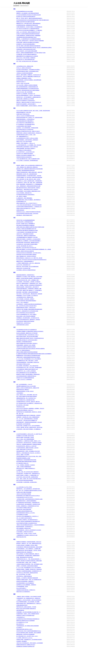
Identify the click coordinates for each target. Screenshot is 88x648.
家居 (14, 272)
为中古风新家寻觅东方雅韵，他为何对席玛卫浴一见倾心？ (27, 334)
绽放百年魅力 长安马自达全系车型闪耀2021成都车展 (26, 254)
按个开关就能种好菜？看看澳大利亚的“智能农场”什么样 (27, 369)
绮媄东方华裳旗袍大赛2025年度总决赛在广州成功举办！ (27, 343)
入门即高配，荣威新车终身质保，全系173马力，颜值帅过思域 (28, 263)
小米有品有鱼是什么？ (20, 617)
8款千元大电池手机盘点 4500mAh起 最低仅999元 (25, 312)
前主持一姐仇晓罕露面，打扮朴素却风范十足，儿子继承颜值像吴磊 (29, 184)
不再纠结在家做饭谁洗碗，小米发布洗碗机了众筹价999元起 (27, 362)
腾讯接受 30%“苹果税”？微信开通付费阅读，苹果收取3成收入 (28, 374)
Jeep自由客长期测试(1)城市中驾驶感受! (23, 126)
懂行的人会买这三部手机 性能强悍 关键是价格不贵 (26, 608)
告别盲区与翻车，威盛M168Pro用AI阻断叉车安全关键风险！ (27, 42)
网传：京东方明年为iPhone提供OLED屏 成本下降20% (26, 305)
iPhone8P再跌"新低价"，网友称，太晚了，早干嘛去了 (26, 562)
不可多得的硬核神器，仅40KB (22, 586)
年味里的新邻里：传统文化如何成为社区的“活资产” (26, 49)
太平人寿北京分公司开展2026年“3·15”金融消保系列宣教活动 (27, 28)
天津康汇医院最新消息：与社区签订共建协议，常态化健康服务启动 (29, 26)
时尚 (14, 539)
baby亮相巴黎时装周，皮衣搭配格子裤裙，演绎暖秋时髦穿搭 (27, 555)
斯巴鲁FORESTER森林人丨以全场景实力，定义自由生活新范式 (28, 239)
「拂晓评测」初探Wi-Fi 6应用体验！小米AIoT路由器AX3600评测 (28, 596)
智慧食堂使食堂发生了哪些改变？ (22, 389)
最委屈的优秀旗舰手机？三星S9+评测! (23, 112)
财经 (14, 63)
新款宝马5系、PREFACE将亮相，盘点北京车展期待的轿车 (27, 266)
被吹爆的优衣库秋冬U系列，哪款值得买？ (24, 552)
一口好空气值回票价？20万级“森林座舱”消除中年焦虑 (26, 232)
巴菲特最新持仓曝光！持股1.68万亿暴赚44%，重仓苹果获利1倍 (28, 199)
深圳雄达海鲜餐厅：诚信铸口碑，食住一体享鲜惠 (25, 345)
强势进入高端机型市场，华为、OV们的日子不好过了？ (26, 203)
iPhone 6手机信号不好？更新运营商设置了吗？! (25, 122)
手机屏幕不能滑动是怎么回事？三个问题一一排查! (26, 134)
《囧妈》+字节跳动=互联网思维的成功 (23, 466)
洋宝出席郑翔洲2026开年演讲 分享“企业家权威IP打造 (26, 329)
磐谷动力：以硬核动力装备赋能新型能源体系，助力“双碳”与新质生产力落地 (30, 52)
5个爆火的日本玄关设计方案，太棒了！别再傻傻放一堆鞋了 (27, 280)
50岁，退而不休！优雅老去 (21, 196)
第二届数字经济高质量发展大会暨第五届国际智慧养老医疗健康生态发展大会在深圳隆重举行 (34, 353)
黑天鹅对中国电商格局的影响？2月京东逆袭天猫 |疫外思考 (27, 88)
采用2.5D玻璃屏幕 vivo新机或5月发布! (23, 528)
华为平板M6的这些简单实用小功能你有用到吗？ (25, 194)
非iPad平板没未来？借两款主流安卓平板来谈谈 (25, 321)
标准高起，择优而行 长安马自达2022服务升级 (25, 251)
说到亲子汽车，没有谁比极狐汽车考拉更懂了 (25, 233)
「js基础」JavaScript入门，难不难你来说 (24, 379)
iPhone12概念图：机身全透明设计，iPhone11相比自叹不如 (27, 365)
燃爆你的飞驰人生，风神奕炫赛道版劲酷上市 (25, 261)
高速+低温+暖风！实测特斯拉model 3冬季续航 (25, 98)
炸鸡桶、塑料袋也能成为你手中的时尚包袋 (24, 557)
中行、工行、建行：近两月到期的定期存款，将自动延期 (27, 418)
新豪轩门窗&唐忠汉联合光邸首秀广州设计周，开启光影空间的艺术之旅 (30, 338)
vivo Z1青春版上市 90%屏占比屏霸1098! (23, 150)
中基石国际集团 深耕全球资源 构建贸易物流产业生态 (26, 37)
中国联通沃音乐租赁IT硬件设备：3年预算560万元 (25, 589)
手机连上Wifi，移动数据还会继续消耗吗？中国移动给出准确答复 (28, 444)
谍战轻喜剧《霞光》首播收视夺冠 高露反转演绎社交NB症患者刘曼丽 (29, 168)
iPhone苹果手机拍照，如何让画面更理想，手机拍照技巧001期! (28, 504)
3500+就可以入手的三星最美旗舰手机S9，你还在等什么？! (27, 516)
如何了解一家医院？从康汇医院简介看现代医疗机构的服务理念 (28, 45)
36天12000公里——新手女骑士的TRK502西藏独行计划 (26, 420)
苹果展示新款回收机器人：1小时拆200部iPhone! (25, 119)
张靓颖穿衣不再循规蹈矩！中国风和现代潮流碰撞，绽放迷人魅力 (28, 541)
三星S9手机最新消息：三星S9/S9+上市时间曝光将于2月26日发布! (28, 530)
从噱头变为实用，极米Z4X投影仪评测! (23, 509)
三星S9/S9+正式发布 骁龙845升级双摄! (23, 493)
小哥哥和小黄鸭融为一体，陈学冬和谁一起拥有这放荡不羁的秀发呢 (29, 177)
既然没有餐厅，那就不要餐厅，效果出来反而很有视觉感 (27, 292)
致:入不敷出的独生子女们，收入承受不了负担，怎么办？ (27, 636)
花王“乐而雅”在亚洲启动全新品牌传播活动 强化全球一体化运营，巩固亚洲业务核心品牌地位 (34, 47)
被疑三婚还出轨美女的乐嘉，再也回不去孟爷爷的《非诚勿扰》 (28, 187)
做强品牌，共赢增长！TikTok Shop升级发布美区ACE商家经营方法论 (29, 165)
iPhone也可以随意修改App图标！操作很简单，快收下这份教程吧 (28, 632)
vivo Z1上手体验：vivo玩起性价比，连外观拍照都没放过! (27, 160)
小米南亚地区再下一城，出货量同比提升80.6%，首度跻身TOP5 (28, 598)
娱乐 (14, 162)
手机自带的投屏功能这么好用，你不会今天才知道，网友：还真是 (28, 456)
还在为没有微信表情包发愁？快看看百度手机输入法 (26, 376)
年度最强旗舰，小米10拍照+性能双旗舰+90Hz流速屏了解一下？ (28, 612)
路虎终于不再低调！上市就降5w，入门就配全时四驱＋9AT (27, 475)
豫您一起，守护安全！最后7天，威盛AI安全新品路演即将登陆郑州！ (29, 18)
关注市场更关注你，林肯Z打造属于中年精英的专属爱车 (27, 244)
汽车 (14, 217)
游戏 (14, 381)
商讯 (14, 484)
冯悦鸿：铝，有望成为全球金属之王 (23, 350)
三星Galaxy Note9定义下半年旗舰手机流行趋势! (25, 115)
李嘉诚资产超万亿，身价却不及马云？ (23, 323)
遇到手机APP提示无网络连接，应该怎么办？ (24, 410)
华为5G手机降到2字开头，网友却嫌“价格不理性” (25, 399)
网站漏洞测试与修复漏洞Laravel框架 (23, 458)
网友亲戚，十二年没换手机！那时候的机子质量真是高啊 (27, 577)
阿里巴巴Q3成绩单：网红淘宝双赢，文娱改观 (25, 437)
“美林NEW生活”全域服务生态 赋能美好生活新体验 (26, 346)
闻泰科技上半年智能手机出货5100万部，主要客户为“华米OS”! (28, 131)
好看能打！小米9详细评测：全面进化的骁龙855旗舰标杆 (27, 565)
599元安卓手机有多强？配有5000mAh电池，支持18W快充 (27, 213)
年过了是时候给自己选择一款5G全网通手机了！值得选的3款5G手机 (29, 403)
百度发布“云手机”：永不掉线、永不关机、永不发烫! (26, 533)
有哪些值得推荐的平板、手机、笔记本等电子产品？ (26, 398)
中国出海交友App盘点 (20, 406)
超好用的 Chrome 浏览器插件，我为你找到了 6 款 (25, 93)
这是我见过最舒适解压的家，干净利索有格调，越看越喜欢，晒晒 (28, 288)
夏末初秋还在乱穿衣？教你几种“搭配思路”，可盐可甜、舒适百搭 (28, 550)
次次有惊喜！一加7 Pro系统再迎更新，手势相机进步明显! (27, 127)
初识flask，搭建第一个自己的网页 (22, 454)
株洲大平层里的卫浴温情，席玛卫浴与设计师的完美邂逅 (27, 336)
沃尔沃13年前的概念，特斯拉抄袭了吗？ (24, 192)
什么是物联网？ (19, 470)
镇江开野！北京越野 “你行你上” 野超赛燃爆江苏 (25, 223)
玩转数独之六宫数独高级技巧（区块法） (24, 78)
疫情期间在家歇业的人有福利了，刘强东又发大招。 (26, 307)
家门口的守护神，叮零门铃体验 (22, 405)
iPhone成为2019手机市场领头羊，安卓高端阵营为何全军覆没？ (28, 69)
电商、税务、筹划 (19, 413)
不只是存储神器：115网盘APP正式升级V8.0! (24, 531)
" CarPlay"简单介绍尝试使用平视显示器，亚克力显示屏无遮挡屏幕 (28, 204)
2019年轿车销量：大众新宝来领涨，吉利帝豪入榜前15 (26, 482)
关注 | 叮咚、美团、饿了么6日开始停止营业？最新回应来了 (27, 471)
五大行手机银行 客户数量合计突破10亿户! (24, 507)
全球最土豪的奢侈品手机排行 (22, 605)
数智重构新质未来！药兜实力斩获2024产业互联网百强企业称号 (28, 355)
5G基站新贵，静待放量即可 (21, 641)
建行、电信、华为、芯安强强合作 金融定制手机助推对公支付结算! (29, 490)
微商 (14, 594)
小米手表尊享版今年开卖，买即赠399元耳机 (24, 66)
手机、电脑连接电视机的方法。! (22, 136)
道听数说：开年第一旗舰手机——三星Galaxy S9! (25, 143)
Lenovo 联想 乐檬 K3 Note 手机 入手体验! (24, 487)
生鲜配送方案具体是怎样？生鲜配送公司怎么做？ (25, 644)
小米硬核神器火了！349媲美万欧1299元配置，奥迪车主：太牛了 (28, 440)
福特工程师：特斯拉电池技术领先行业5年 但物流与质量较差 (27, 90)
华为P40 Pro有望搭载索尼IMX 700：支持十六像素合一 (26, 314)
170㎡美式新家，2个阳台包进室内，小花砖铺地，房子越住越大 (28, 281)
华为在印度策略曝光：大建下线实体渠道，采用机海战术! (27, 139)
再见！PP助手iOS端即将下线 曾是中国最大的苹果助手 (26, 396)
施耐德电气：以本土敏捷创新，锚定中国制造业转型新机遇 (27, 13)
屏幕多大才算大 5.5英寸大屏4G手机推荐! (24, 141)
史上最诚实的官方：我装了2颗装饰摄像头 (24, 198)
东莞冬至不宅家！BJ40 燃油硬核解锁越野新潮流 (25, 220)
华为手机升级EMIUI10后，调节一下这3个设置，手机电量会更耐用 (29, 367)
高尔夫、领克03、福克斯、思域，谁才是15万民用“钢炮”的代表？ (28, 478)
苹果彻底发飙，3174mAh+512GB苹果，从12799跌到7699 (27, 295)
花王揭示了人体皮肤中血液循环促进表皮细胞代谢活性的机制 (28, 33)
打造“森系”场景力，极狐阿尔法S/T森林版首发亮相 (26, 235)
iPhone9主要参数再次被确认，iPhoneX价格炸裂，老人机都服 (27, 601)
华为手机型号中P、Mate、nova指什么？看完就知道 (26, 370)
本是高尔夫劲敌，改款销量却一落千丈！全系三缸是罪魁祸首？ (28, 425)
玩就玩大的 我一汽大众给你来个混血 (23, 268)
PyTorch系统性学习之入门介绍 (22, 622)
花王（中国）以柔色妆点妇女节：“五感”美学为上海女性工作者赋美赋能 (30, 40)
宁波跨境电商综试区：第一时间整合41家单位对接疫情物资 (27, 625)
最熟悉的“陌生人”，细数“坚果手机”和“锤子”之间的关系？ (27, 189)
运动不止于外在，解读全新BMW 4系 (23, 264)
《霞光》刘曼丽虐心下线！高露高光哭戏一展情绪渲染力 (27, 167)
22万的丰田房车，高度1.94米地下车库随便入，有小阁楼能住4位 (28, 429)
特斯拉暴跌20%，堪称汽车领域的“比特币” (24, 215)
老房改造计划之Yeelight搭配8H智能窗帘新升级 (25, 377)
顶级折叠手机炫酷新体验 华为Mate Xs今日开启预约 (26, 386)
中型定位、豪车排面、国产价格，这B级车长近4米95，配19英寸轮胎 (29, 427)
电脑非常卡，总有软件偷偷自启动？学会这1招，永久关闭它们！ (28, 452)
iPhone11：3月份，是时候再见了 (22, 302)
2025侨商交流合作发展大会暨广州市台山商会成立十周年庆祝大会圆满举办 (30, 348)
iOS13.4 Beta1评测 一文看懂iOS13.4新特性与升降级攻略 (26, 85)
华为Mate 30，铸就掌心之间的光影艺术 (23, 67)
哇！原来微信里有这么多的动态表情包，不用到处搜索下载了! (28, 502)
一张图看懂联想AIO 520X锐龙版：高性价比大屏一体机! (26, 535)
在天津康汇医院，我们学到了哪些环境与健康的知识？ (26, 54)
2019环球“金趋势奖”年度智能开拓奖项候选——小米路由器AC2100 (28, 206)
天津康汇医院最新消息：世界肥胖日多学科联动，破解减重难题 (28, 35)
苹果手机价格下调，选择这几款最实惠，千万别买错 (26, 606)
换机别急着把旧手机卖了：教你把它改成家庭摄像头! (26, 500)
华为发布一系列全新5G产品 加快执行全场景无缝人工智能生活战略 (29, 560)
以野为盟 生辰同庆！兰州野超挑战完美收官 (24, 221)
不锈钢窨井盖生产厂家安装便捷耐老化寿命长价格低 (26, 459)
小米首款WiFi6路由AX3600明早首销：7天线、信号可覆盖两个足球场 (29, 564)
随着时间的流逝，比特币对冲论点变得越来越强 (25, 634)
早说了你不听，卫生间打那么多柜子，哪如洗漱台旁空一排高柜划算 (29, 293)
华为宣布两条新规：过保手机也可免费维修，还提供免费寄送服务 (28, 79)
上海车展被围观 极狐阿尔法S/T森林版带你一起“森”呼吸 (26, 237)
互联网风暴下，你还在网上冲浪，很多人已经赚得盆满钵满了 (28, 417)
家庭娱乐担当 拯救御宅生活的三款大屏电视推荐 (25, 620)
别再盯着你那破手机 (20, 610)
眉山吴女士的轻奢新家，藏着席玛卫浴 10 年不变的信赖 (26, 333)
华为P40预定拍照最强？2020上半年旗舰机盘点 (25, 583)
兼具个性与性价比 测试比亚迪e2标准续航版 (24, 480)
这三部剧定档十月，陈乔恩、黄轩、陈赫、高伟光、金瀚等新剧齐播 (29, 182)
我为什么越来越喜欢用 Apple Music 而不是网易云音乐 (26, 372)
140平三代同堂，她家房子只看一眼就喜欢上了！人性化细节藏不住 (29, 290)
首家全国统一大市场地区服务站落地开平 (24, 341)
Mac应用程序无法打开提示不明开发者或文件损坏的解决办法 (27, 618)
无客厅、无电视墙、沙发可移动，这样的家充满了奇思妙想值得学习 (29, 285)
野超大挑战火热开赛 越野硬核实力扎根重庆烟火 (25, 225)
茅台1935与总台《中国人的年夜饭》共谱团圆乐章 (25, 57)
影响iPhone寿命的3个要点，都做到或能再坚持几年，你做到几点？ (28, 603)
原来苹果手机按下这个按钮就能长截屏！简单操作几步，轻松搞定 (28, 411)
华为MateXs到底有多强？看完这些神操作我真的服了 (26, 300)
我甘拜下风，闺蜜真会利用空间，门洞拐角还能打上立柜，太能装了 (29, 283)
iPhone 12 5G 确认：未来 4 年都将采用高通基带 (25, 439)
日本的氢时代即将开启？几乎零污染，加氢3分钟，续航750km (28, 401)
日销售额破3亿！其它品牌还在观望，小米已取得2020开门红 (27, 317)
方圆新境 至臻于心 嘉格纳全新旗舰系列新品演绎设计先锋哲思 (28, 357)
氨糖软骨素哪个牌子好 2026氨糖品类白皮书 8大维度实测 (27, 56)
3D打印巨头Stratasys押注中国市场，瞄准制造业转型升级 (27, 572)
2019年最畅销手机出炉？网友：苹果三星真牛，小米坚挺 (27, 360)
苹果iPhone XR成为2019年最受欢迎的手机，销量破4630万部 (27, 387)
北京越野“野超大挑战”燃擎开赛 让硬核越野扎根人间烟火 (27, 230)
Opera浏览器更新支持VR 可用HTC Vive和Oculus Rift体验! (27, 138)
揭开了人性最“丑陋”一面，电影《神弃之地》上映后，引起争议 (28, 179)
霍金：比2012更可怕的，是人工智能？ (23, 574)
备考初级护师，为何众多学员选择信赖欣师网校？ (25, 44)
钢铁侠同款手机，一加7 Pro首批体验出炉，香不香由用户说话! (28, 488)
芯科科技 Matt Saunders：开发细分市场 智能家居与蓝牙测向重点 (28, 211)
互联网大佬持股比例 (20, 210)
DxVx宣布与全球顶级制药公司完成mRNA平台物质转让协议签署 (28, 14)
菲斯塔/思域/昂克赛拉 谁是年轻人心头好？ (24, 629)
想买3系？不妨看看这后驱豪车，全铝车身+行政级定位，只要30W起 (29, 105)
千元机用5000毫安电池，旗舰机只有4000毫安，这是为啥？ (27, 447)
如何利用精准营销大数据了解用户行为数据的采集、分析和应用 (28, 415)
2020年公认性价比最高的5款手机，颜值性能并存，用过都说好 (28, 319)
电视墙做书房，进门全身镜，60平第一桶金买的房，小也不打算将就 (29, 276)
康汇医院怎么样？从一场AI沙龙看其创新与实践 (25, 59)
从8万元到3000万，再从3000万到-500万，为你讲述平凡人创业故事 (29, 442)
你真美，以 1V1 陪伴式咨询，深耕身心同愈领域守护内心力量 (28, 32)
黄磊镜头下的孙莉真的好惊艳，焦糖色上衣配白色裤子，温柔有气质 (29, 172)
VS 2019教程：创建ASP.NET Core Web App (24, 637)
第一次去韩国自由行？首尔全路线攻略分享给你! (25, 124)
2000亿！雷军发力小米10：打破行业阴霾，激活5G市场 (26, 394)
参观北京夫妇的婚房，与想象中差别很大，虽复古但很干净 (27, 286)
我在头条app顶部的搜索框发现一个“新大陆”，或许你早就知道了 (28, 95)
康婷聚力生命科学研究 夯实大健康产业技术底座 (25, 21)
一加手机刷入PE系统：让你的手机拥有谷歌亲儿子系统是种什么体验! (29, 499)
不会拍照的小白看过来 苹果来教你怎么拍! (24, 511)
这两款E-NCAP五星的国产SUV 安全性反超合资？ (25, 100)
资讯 (14, 8)
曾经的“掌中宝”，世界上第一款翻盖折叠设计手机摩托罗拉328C (28, 76)
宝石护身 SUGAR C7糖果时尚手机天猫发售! (24, 153)
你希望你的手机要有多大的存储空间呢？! (24, 157)
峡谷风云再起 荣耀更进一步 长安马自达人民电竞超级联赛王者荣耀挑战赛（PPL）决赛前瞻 (33, 249)
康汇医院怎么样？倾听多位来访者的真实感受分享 (25, 16)
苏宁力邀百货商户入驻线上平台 (22, 463)
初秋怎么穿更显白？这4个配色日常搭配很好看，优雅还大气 (27, 553)
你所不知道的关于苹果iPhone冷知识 (23, 364)
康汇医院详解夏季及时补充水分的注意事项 (24, 11)
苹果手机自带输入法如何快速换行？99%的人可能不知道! (27, 146)
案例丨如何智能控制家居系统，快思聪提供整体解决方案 (27, 86)
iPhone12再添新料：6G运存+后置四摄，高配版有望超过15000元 (28, 191)
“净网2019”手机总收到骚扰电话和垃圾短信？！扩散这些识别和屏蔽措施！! (30, 524)
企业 (14, 327)
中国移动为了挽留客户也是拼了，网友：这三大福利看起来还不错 (28, 579)
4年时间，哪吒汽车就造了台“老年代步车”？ (24, 449)
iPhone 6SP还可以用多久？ (21, 588)
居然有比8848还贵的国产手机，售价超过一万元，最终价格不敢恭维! (29, 117)
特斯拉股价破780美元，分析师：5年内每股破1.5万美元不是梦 (28, 451)
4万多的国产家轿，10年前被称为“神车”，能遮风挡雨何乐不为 (28, 473)
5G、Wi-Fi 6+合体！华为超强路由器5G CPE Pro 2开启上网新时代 (28, 358)
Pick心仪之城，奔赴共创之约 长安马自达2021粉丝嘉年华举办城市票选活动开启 (31, 259)
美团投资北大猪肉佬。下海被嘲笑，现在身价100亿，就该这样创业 (29, 569)
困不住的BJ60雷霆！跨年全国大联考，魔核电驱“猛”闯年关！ (27, 242)
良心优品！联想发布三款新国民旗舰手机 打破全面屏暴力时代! (28, 521)
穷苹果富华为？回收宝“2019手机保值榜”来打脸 (25, 615)
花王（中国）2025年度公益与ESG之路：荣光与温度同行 (27, 61)
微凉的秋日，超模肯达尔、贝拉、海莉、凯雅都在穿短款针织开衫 (28, 543)
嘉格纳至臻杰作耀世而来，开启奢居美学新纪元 (25, 274)
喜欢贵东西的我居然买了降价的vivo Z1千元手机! (25, 512)
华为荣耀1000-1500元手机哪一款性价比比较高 (25, 435)
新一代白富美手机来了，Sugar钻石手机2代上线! (25, 151)
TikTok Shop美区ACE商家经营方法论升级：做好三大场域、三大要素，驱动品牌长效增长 (33, 110)
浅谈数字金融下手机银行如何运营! (23, 114)
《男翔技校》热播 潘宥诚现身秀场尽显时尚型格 (25, 170)
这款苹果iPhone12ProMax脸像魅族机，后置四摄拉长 (26, 584)
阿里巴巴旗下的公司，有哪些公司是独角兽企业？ (25, 468)
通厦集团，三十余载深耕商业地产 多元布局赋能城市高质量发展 (28, 38)
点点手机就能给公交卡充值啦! (22, 514)
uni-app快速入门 (19, 627)
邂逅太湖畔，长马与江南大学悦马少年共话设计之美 (26, 247)
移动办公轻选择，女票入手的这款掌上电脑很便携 (25, 316)
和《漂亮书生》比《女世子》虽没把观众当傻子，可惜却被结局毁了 (29, 180)
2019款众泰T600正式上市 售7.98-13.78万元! (24, 497)
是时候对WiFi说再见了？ (21, 81)
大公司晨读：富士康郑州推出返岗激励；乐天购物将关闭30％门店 (28, 571)
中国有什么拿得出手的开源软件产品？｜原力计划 (25, 208)
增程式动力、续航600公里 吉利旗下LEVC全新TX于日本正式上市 (28, 102)
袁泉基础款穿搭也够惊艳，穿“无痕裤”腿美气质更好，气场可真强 (28, 175)
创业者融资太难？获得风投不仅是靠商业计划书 (25, 646)
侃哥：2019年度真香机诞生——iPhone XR (24, 384)
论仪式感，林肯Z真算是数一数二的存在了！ (24, 245)
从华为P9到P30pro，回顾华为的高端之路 (24, 576)
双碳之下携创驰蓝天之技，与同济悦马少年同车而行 (26, 256)
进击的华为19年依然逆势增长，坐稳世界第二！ (25, 581)
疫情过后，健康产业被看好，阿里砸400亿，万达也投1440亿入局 (28, 74)
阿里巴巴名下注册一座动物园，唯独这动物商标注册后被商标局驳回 (29, 309)
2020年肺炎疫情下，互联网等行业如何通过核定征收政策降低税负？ (29, 304)
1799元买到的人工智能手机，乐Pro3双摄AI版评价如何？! (27, 519)
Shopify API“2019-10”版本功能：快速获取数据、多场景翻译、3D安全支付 (30, 408)
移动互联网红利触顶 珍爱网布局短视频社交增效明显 (26, 461)
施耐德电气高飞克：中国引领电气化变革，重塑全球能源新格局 (28, 23)
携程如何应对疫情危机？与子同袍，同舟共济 (25, 391)
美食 (14, 431)
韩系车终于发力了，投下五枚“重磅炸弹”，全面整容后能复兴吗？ (28, 97)
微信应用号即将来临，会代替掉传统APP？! (24, 526)
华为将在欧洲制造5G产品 (21, 201)
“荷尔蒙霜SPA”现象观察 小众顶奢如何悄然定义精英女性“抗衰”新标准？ (30, 331)
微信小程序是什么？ (20, 624)
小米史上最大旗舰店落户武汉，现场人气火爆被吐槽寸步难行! (28, 158)
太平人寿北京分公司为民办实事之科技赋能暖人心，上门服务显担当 (29, 30)
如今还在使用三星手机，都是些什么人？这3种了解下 (26, 446)
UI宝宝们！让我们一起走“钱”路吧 (22, 83)
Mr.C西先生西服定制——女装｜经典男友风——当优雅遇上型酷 (28, 548)
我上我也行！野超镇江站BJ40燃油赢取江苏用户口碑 (26, 228)
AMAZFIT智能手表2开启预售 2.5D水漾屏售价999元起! (26, 523)
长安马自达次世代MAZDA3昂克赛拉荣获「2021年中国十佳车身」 (28, 252)
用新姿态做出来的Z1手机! (21, 536)
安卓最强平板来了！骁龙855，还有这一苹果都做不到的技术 (27, 613)
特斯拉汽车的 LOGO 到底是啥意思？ (23, 591)
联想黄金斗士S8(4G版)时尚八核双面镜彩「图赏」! (26, 155)
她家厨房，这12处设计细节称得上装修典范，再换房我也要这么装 (28, 278)
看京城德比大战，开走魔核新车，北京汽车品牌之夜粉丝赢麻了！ (28, 240)
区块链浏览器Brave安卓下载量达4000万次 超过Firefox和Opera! (28, 495)
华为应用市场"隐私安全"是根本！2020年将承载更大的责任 (27, 71)
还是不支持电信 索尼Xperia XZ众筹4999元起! (24, 129)
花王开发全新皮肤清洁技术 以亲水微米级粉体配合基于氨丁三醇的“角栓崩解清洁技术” (32, 20)
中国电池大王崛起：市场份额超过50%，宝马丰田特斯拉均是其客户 (29, 639)
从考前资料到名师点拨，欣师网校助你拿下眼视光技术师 (27, 25)
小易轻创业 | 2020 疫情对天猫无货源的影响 (24, 73)
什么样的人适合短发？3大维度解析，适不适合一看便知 (26, 545)
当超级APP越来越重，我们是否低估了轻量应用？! (25, 148)
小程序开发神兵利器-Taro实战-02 (22, 324)
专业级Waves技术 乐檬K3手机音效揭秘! (23, 492)
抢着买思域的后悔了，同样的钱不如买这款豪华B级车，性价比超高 (29, 422)
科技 (14, 108)
